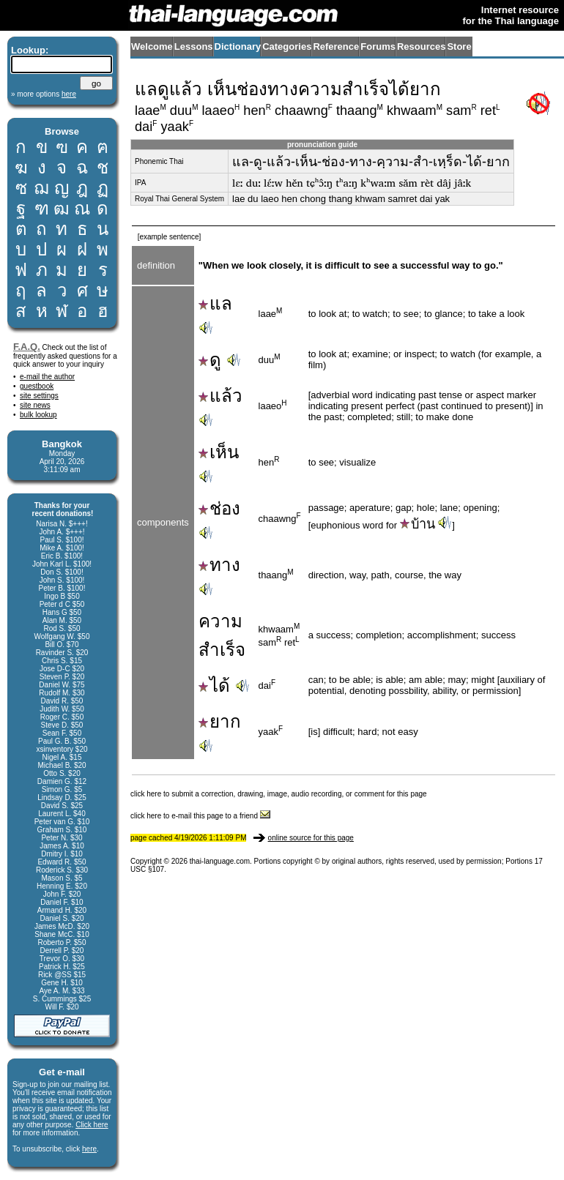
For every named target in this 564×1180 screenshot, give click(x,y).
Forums (378, 46)
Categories (286, 46)
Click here (91, 1125)
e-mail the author (47, 377)
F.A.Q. (26, 346)
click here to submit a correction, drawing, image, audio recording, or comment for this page (278, 794)
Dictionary (238, 46)
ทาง (219, 565)
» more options (43, 94)
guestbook (36, 386)
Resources (421, 46)
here (89, 1149)
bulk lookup (38, 415)
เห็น (218, 452)
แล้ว (220, 396)
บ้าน (417, 524)
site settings (39, 396)
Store (459, 46)
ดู (209, 360)
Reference (336, 46)
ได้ (214, 685)
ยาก (219, 721)
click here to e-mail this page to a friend (200, 816)
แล (215, 303)
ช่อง (219, 508)
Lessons (193, 46)
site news (35, 405)
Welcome (152, 46)
